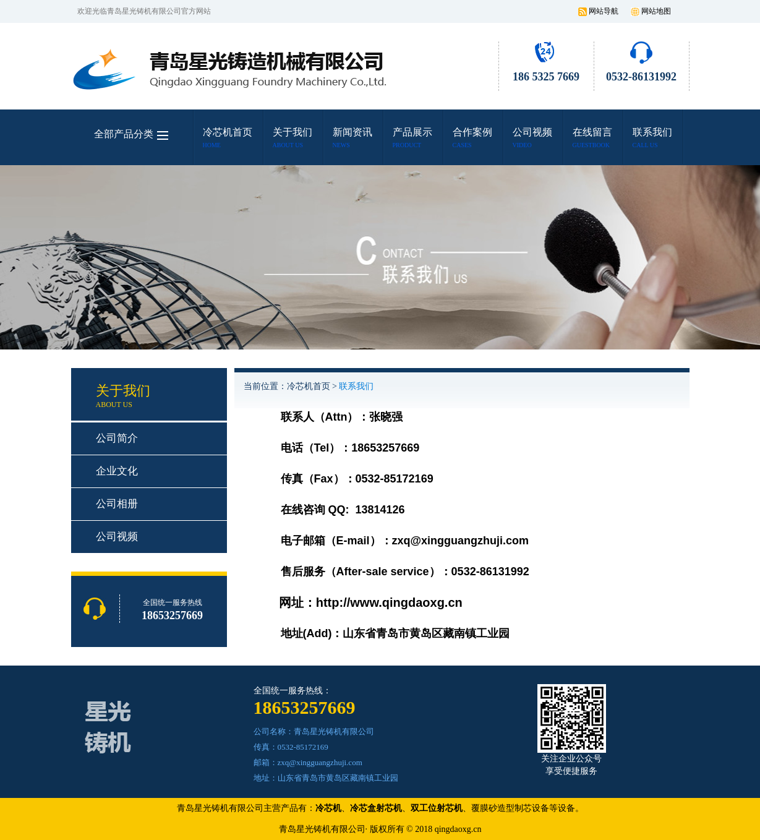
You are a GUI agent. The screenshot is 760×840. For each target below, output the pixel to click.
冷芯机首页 (308, 386)
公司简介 (117, 438)
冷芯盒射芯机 (376, 808)
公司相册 (117, 504)
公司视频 (117, 536)
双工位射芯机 (437, 808)
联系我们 (356, 386)
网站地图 (656, 11)
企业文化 (117, 471)
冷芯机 (328, 808)
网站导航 (603, 11)
